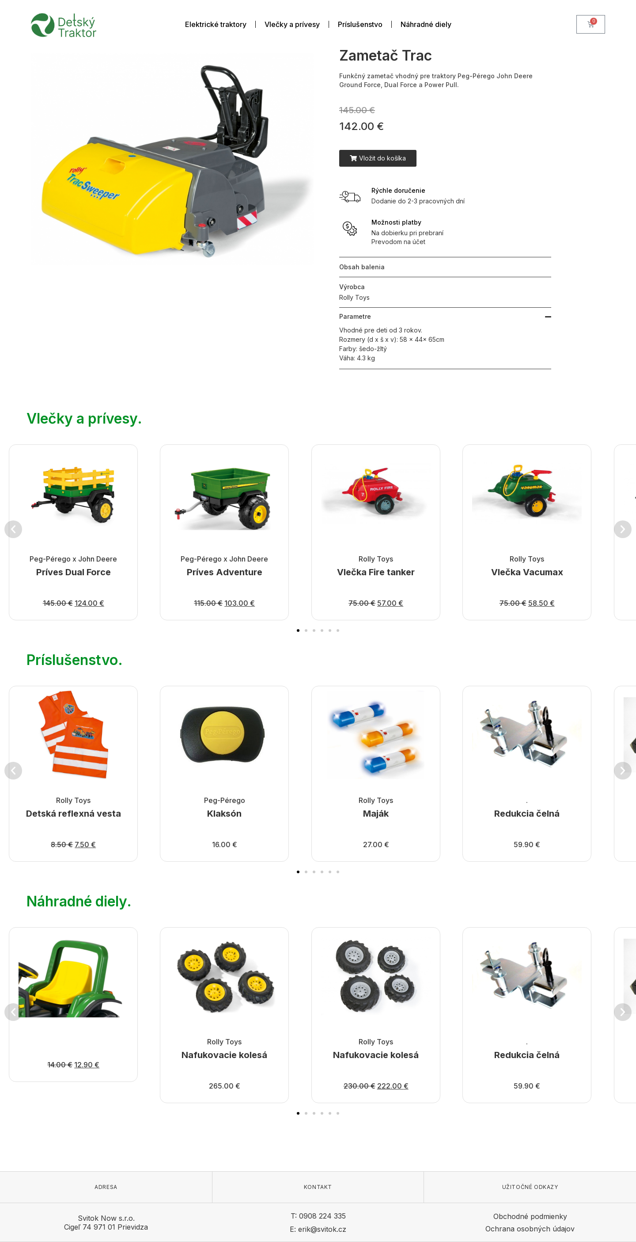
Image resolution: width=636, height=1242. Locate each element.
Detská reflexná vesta (73, 813)
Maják (376, 813)
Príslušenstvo (360, 24)
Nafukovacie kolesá (225, 1055)
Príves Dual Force (73, 572)
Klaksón (225, 813)
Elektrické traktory (215, 24)
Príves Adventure (224, 572)
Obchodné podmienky (530, 1216)
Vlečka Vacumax (527, 572)
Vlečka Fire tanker (376, 572)
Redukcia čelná (527, 813)
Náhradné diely (426, 24)
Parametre (355, 316)
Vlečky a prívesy (292, 24)
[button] (377, 158)
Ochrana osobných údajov (530, 1228)
